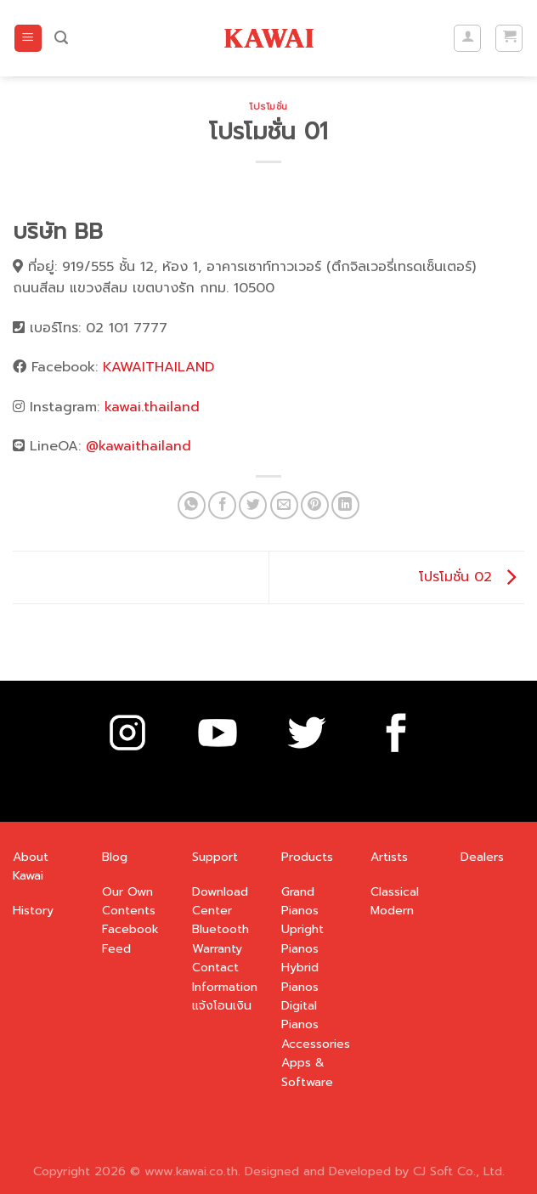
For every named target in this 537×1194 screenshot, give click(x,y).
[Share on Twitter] (253, 505)
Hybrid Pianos (300, 977)
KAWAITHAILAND (158, 367)
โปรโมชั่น (268, 106)
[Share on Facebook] (222, 505)
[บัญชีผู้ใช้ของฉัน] (467, 38)
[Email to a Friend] (284, 505)
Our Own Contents (128, 901)
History (33, 911)
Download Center (220, 901)
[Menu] (28, 39)
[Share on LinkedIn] (345, 505)
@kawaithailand (138, 446)
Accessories (315, 1044)
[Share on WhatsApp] (192, 505)
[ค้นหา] (61, 37)
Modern (392, 911)
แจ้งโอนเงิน (222, 1006)
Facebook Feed (130, 938)
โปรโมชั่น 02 (471, 577)
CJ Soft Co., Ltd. (459, 1171)
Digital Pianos (300, 1015)
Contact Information (224, 977)
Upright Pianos (302, 938)
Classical (394, 892)
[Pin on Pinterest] (315, 505)
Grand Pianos (300, 901)
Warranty (217, 949)
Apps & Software (307, 1072)
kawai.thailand (152, 407)
